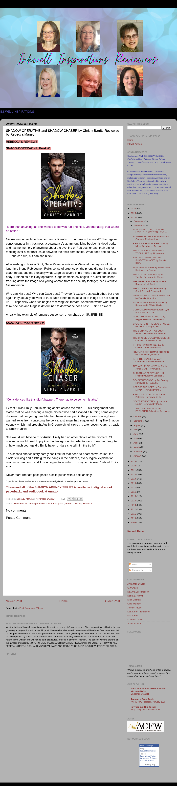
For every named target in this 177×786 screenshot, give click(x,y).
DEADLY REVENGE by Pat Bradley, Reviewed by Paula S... (151, 381)
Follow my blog (149, 765)
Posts (133, 564)
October (137, 416)
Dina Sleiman (134, 600)
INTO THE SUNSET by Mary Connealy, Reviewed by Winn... (149, 360)
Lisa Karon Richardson (138, 611)
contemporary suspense (40, 503)
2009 (133, 522)
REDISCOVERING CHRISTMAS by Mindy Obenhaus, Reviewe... (151, 244)
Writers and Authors (148, 758)
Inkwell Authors (134, 144)
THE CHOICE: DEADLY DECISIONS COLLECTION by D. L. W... (151, 339)
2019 (133, 479)
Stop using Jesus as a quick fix (145, 709)
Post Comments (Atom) (31, 608)
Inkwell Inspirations (148, 751)
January (137, 456)
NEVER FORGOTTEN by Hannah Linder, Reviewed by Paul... (150, 402)
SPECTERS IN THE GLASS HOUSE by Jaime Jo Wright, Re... (151, 325)
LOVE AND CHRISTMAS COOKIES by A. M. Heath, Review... (151, 353)
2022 (133, 465)
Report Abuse (135, 531)
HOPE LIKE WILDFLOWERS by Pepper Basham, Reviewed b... (149, 318)
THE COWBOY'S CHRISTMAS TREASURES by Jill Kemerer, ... (150, 252)
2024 (133, 217)
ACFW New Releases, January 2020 (148, 702)
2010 (133, 518)
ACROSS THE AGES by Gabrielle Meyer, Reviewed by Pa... (150, 388)
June (136, 434)
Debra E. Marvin (135, 596)
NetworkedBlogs (146, 746)
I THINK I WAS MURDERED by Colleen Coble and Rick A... (148, 346)
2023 (133, 461)
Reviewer (87, 503)
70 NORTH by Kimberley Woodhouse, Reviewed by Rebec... (152, 268)
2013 (133, 505)
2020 (133, 474)
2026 (133, 208)
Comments (136, 570)
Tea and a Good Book (142, 699)
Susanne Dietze (135, 619)
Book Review (20, 503)
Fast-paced (58, 503)
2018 (133, 483)
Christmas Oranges (140, 694)
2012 (133, 509)
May (135, 438)
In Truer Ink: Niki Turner (143, 707)
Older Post (112, 601)
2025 (133, 213)
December (138, 221)
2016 (133, 492)
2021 (133, 470)
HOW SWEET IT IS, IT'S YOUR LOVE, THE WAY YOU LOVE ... (150, 230)
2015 (133, 496)
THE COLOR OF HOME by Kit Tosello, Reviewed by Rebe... (148, 275)
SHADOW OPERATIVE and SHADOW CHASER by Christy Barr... (149, 260)
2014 (133, 500)
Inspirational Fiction (148, 756)
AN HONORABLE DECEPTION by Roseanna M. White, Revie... (150, 303)
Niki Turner (132, 615)
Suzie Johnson (134, 623)
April (136, 443)
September (139, 421)
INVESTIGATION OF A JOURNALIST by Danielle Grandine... (151, 296)
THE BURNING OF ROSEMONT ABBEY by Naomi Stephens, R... (150, 332)
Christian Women (147, 760)
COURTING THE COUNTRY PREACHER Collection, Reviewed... (152, 409)
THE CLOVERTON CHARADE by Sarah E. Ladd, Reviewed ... (149, 289)
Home (63, 601)
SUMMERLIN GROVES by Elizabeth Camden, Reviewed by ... (151, 237)
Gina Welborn (134, 603)
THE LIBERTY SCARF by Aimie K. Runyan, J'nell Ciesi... (150, 282)
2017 (133, 487)
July (135, 429)
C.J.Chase (132, 588)
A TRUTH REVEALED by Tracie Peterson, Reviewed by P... (149, 395)
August (137, 425)
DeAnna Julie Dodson (138, 592)
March (136, 447)
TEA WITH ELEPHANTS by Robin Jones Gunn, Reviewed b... (150, 367)
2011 (133, 514)
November (138, 225)
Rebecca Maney (74, 503)
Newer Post (14, 601)
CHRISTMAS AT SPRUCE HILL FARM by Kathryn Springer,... (148, 374)
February (138, 451)
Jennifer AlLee (134, 607)
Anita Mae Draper (136, 584)
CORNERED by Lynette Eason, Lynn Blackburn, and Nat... (151, 311)
